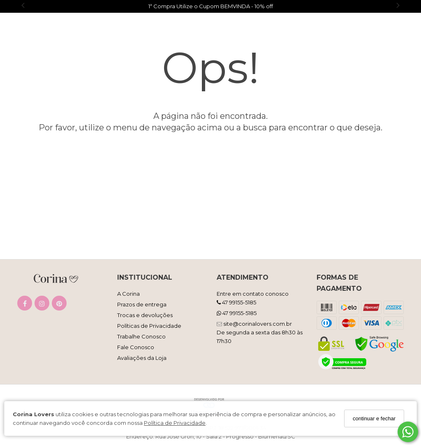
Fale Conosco (135, 347)
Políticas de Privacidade (149, 325)
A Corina (128, 293)
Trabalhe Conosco (141, 336)
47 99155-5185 (236, 302)
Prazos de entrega (142, 304)
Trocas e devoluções (145, 315)
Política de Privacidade (175, 423)
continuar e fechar (374, 418)
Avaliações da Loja (142, 358)
